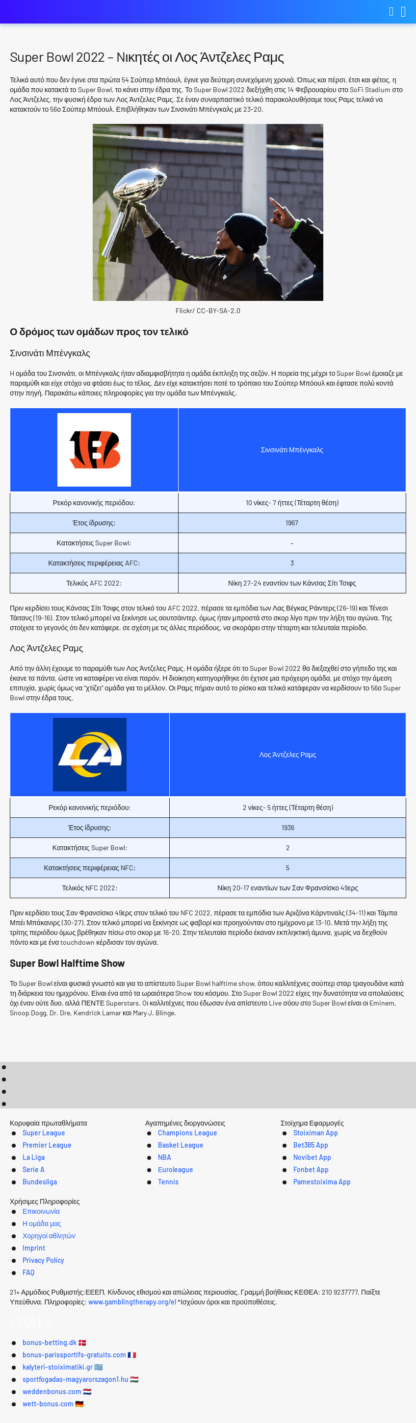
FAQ (353, 1289)
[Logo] (208, 1310)
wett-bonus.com (326, 1408)
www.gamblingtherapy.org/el (179, 1339)
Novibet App (303, 1213)
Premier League (32, 1200)
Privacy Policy (309, 1289)
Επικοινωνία (77, 1289)
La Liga (17, 1213)
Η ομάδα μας (135, 1289)
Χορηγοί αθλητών (202, 1289)
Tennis (155, 1238)
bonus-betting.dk (85, 1394)
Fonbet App (302, 1225)
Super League (29, 1187)
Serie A (17, 1225)
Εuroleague (164, 1225)
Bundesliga (24, 1238)
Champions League (177, 1187)
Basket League (169, 1200)
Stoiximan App (307, 1187)
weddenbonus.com (239, 1408)
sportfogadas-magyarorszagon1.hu (121, 1408)
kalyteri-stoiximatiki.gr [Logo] (59, 12)
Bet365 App (301, 1200)
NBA (151, 1213)
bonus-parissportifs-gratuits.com (198, 1394)
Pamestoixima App (314, 1238)
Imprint (258, 1289)
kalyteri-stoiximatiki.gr (321, 1394)
